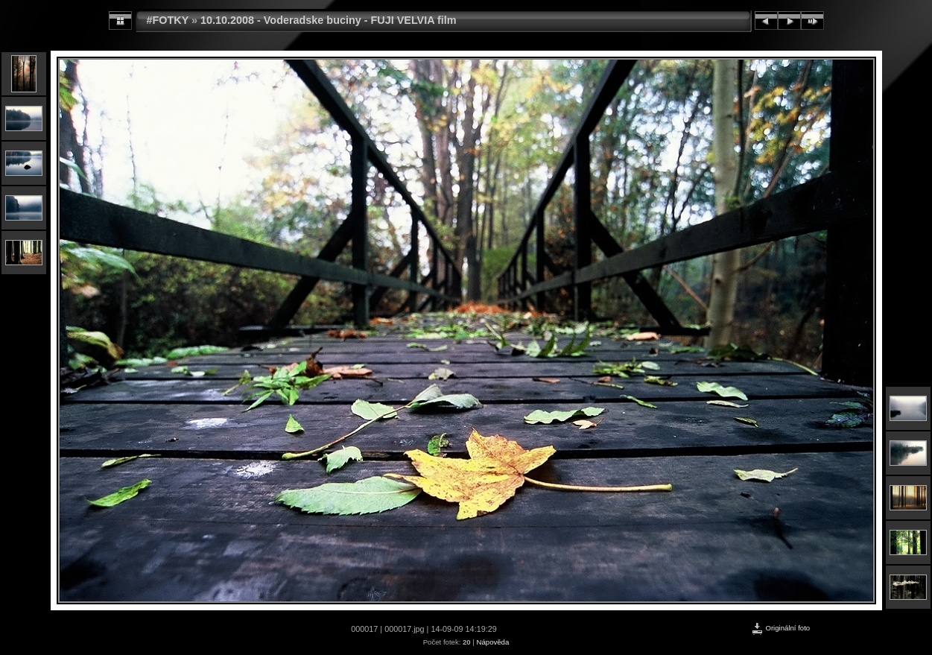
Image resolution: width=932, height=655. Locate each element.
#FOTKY (168, 20)
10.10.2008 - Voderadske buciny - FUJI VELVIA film (328, 20)
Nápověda (493, 642)
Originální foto (780, 628)
